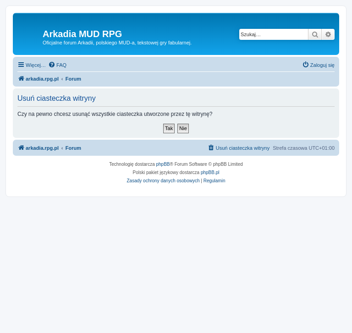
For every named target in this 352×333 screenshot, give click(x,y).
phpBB (163, 164)
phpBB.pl (210, 172)
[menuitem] (57, 65)
